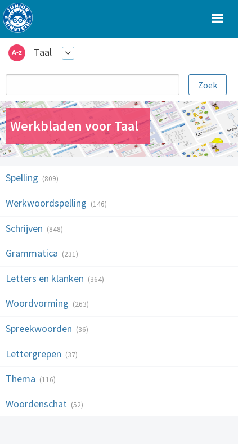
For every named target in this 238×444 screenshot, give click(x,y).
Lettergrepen (35, 353)
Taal (43, 52)
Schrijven (25, 228)
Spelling (23, 177)
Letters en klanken (46, 278)
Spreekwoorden (40, 328)
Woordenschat (37, 403)
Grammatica (33, 252)
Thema (22, 378)
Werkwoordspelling (47, 202)
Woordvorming (38, 303)
